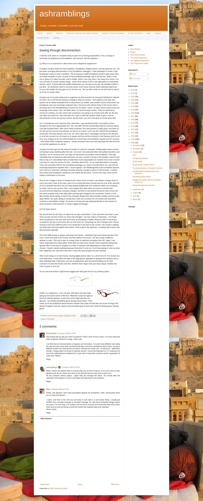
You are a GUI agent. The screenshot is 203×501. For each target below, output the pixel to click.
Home (39, 33)
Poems (59, 33)
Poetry (132, 52)
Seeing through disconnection (144, 185)
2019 (133, 110)
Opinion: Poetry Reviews (113, 33)
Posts (133, 74)
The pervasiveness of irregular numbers (147, 168)
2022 (133, 100)
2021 (133, 103)
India (148, 33)
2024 (133, 93)
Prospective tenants (140, 158)
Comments (135, 78)
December (137, 145)
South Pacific (43, 38)
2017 (133, 116)
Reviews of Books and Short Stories (82, 33)
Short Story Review (137, 55)
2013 (133, 129)
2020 (133, 106)
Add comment (46, 419)
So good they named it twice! (143, 165)
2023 (133, 96)
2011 (133, 136)
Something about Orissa (142, 177)
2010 (133, 139)
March (135, 199)
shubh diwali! (137, 161)
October (136, 152)
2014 (133, 126)
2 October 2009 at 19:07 (67, 333)
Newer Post (44, 484)
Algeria (56, 38)
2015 (133, 123)
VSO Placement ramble (139, 63)
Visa (134, 155)
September (137, 189)
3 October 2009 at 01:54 (60, 389)
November (137, 149)
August (136, 193)
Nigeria (158, 33)
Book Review (135, 49)
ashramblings (64, 13)
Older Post (115, 484)
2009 (133, 143)
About (49, 33)
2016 (133, 120)
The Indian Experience (138, 58)
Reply (48, 359)
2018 (133, 113)
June (135, 196)
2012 (133, 133)
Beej (48, 389)
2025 (133, 90)
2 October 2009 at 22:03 (70, 367)
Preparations (50, 319)
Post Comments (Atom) (58, 488)
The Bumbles (51, 333)
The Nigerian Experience (139, 61)
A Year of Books (135, 33)
